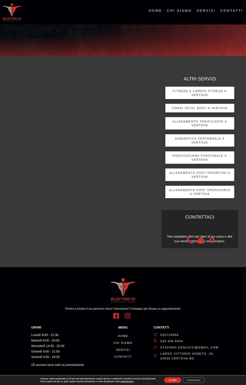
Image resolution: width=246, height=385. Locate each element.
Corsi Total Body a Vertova (200, 108)
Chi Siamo (179, 11)
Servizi (206, 11)
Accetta (172, 380)
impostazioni (126, 381)
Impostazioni (193, 380)
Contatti (231, 11)
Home (155, 11)
